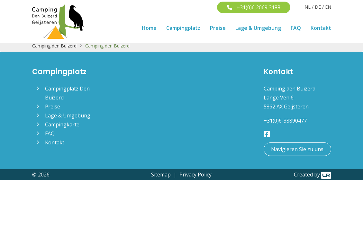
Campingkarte (62, 124)
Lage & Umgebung (258, 27)
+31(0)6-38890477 (285, 120)
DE (318, 7)
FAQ (296, 27)
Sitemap (161, 174)
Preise (218, 27)
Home (149, 27)
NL (307, 7)
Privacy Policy (195, 174)
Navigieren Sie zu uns (297, 149)
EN (328, 7)
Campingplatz (183, 27)
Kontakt (321, 27)
